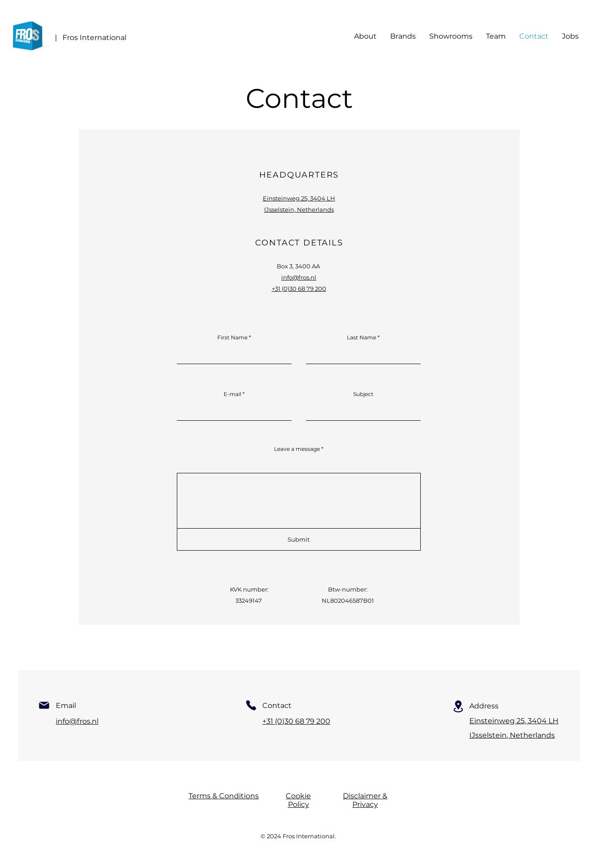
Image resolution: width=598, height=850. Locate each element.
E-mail (232, 394)
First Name (232, 337)
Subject (363, 394)
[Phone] (251, 705)
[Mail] (44, 705)
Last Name (361, 337)
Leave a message (297, 449)
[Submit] (299, 539)
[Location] (458, 706)
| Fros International (90, 37)
